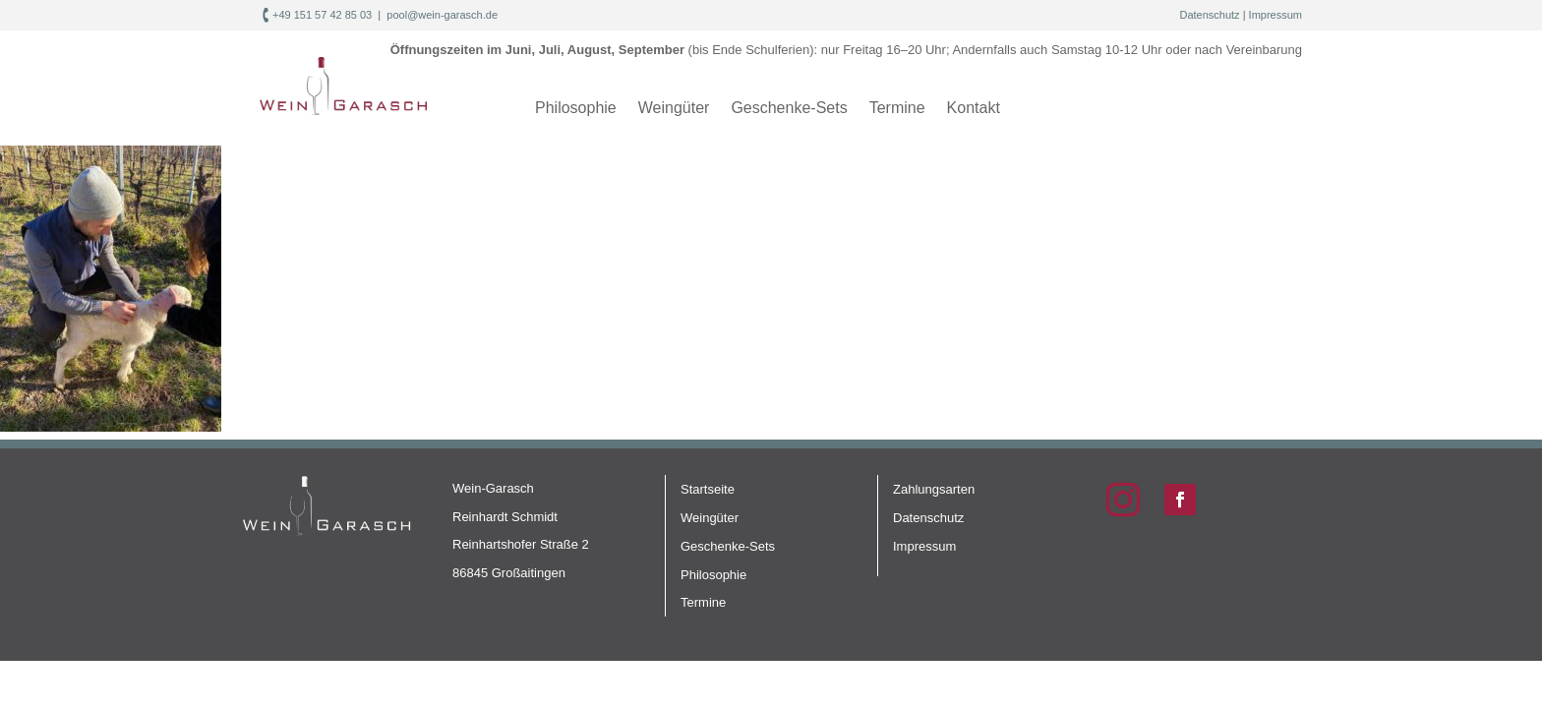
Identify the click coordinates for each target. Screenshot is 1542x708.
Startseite (708, 489)
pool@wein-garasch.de (442, 15)
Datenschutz (1209, 15)
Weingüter (674, 107)
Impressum (1275, 15)
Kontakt (973, 107)
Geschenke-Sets (789, 107)
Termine (897, 107)
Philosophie (576, 107)
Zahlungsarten (934, 489)
